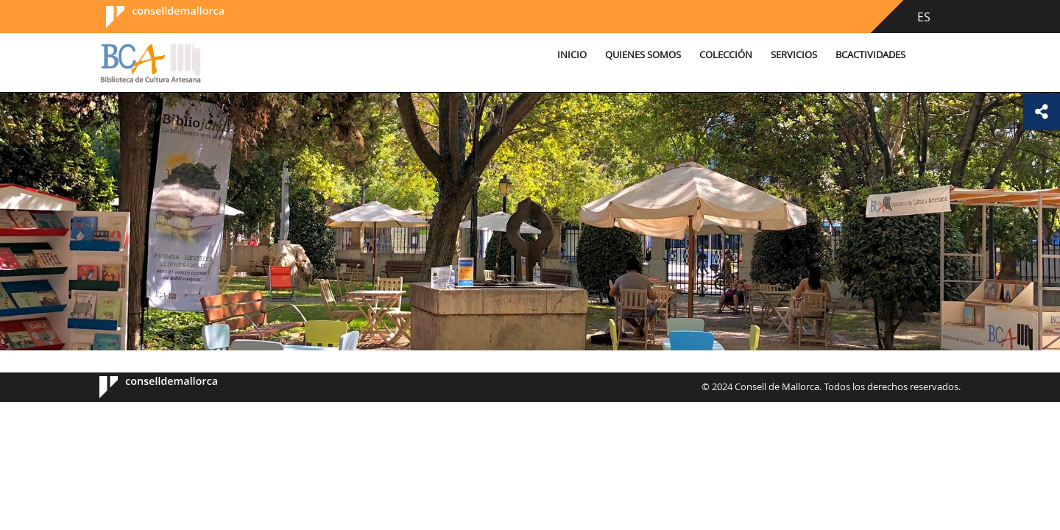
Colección (725, 55)
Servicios (794, 55)
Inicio (572, 55)
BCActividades (870, 55)
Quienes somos (643, 55)
